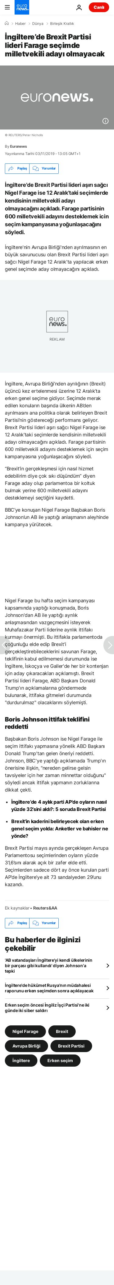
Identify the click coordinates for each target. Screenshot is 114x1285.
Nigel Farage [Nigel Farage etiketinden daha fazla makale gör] (25, 1031)
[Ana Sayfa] (7, 23)
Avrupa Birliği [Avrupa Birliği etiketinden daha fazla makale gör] (26, 1045)
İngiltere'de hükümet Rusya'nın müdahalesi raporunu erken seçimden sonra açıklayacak (49, 988)
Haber (20, 23)
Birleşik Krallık (62, 23)
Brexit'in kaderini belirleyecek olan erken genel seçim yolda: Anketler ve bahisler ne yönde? (59, 828)
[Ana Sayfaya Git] (22, 7)
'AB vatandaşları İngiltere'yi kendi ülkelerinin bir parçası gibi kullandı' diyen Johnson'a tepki (48, 965)
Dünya (37, 23)
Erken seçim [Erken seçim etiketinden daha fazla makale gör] (60, 1060)
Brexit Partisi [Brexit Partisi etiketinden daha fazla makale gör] (71, 1045)
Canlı (99, 7)
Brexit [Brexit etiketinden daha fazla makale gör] (62, 1031)
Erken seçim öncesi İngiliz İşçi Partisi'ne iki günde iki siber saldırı (47, 1007)
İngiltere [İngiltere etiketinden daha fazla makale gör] (21, 1060)
